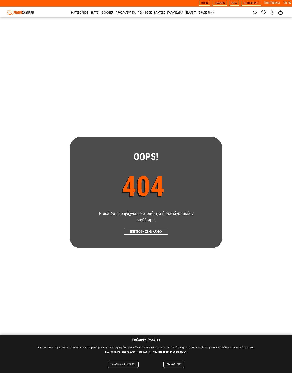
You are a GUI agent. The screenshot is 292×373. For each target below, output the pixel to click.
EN (289, 3)
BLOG (204, 3)
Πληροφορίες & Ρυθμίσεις (123, 364)
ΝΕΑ (234, 3)
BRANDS (220, 3)
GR (286, 3)
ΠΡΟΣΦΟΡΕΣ (251, 3)
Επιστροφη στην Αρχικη (146, 231)
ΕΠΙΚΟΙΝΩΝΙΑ (272, 3)
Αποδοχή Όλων (174, 364)
